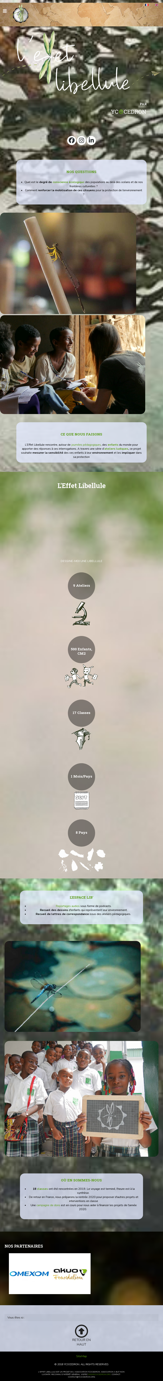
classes (42, 1189)
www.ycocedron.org (99, 1374)
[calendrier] (81, 800)
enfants (113, 445)
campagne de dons (48, 1205)
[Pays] (81, 860)
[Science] (81, 613)
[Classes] (81, 740)
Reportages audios (68, 906)
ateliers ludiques (116, 449)
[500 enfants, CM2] (81, 677)
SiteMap (81, 1356)
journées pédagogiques (86, 445)
